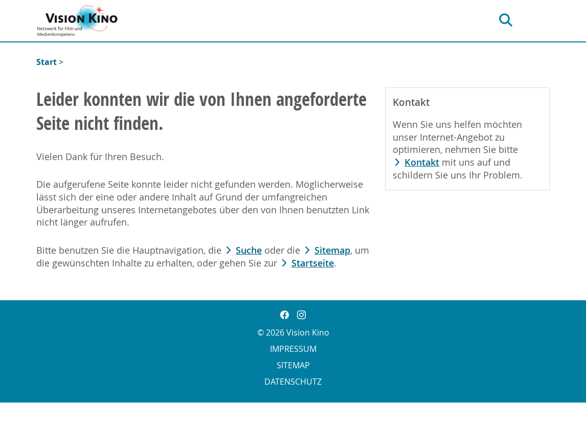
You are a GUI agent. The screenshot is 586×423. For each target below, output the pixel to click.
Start (46, 62)
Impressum (293, 348)
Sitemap (332, 250)
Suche (249, 250)
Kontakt (421, 162)
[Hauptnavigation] (540, 20)
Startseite (312, 263)
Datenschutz (293, 381)
